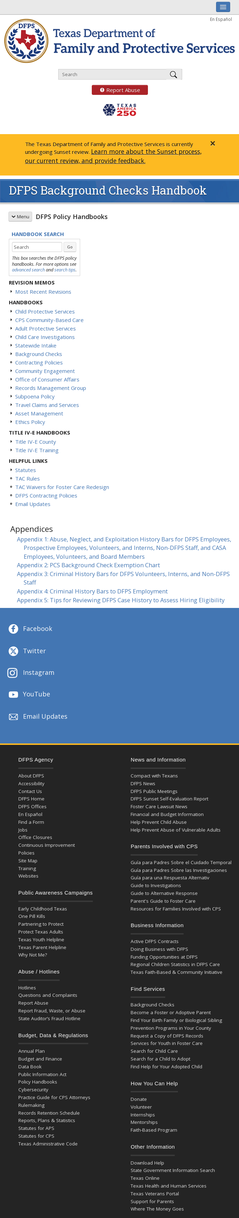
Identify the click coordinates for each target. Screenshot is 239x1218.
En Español (221, 19)
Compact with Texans (154, 775)
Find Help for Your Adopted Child (166, 1066)
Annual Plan (31, 1051)
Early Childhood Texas (42, 909)
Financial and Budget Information (167, 814)
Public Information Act (42, 1074)
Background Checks (38, 353)
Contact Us (30, 791)
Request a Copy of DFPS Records (167, 1036)
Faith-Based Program (154, 1130)
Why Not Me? (32, 955)
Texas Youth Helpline (41, 939)
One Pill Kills (31, 916)
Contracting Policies (39, 362)
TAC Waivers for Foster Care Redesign (62, 486)
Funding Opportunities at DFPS (164, 957)
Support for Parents (152, 1201)
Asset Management (39, 413)
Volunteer (141, 1107)
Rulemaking (31, 1105)
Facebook (29, 629)
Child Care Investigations (45, 336)
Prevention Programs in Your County (171, 1028)
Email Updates (32, 503)
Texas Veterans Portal (155, 1193)
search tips (65, 269)
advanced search (28, 269)
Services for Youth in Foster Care (167, 1043)
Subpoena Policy (35, 396)
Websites (28, 876)
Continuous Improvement (46, 845)
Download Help (147, 1163)
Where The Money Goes (157, 1209)
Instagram (30, 673)
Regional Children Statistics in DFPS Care (175, 964)
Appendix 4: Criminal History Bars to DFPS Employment (92, 591)
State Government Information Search (173, 1170)
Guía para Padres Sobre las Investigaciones (179, 870)
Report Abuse (116, 89)
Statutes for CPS (36, 1136)
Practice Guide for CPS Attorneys (54, 1097)
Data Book (30, 1066)
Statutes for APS (36, 1128)
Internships (143, 1114)
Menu (20, 216)
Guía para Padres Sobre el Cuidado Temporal (181, 862)
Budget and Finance (40, 1059)
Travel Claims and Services (47, 404)
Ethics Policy (30, 421)
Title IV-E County (35, 441)
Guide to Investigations (156, 885)
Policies (26, 853)
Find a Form (31, 822)
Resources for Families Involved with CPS (176, 909)
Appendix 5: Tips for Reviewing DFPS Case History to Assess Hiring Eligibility (121, 600)
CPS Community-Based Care (49, 319)
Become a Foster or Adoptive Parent (171, 1012)
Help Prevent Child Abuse (159, 822)
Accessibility (31, 783)
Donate (139, 1099)
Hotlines (27, 987)
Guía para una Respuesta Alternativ (170, 877)
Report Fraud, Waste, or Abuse (51, 1010)
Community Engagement (45, 370)
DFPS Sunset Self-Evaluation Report (169, 798)
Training (27, 868)
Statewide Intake (35, 345)
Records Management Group (50, 387)
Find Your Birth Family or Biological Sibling (176, 1020)
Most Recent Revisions (43, 291)
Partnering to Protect (41, 924)
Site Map (27, 860)
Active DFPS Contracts (155, 941)
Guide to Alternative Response (164, 893)
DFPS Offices (32, 806)
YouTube (28, 694)
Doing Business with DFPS (159, 949)
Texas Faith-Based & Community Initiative (176, 972)
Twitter (26, 651)
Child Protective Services (45, 311)
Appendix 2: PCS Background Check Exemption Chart (88, 565)
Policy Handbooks (37, 1082)
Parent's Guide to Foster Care (163, 901)
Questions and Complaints (47, 995)
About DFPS (31, 775)
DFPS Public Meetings (154, 791)
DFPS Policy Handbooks (72, 216)
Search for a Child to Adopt (160, 1059)
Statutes (25, 469)
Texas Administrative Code (48, 1144)
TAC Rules (27, 478)
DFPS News (143, 783)
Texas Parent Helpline (42, 947)
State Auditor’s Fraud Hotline (49, 1018)
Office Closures (35, 837)
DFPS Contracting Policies (46, 495)
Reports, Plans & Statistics (46, 1120)
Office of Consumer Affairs (47, 379)
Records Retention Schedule (49, 1113)
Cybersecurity (33, 1089)
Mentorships (144, 1122)
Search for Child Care (154, 1051)
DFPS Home (31, 798)
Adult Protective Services (45, 328)
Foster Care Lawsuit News (159, 806)
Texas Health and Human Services (169, 1186)
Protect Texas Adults (40, 932)
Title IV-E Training (37, 450)
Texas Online (145, 1178)
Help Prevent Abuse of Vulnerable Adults (176, 830)
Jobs (23, 830)
